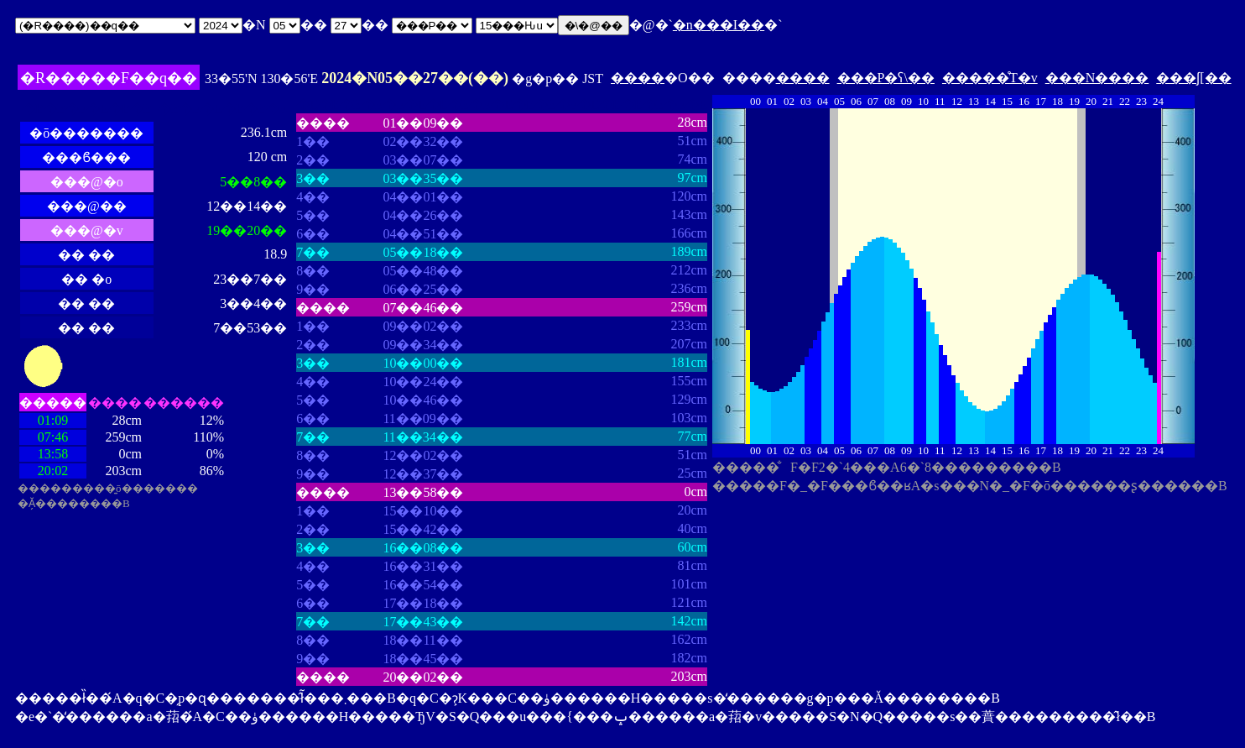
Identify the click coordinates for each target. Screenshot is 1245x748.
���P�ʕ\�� (886, 78)
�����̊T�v (990, 78)
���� (637, 78)
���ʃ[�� (1193, 78)
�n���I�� (718, 25)
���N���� (1097, 78)
